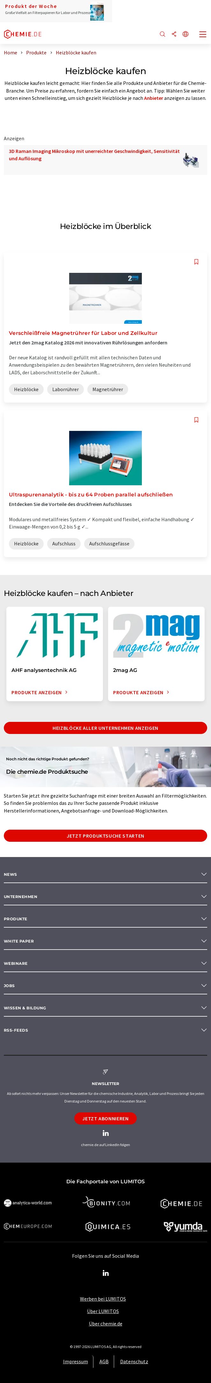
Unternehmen (20, 896)
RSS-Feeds (16, 1030)
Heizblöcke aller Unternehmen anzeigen (105, 728)
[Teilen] (174, 34)
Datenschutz (134, 1361)
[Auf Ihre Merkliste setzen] (196, 261)
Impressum (75, 1361)
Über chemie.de (105, 1323)
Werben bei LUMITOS (103, 1299)
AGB (104, 1361)
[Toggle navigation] (203, 35)
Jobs (9, 985)
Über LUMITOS (103, 1311)
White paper (19, 941)
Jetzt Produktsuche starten (105, 836)
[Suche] (162, 34)
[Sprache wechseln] (185, 34)
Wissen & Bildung (25, 1008)
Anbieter (153, 98)
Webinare (16, 963)
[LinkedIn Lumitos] (105, 1273)
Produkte (15, 918)
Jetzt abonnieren (105, 1118)
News (10, 874)
